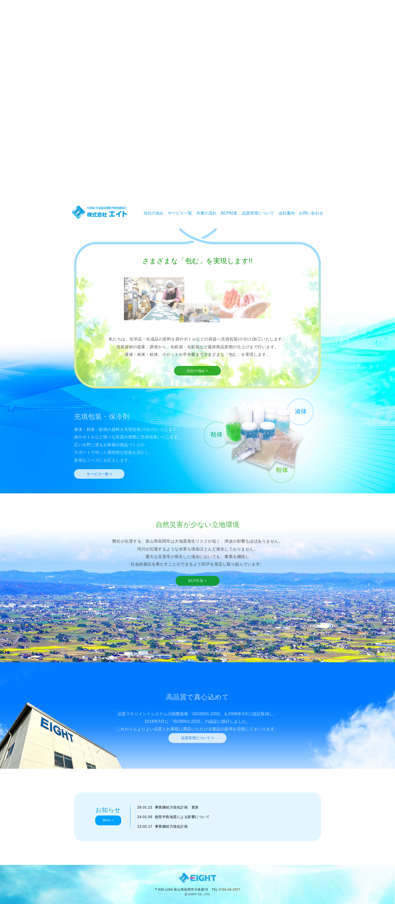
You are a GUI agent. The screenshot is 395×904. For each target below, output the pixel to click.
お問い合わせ (311, 213)
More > (108, 830)
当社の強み (153, 213)
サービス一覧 (180, 213)
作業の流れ (206, 213)
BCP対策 (229, 213)
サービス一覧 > (99, 483)
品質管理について (258, 213)
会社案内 (287, 213)
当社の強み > (197, 380)
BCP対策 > (197, 590)
